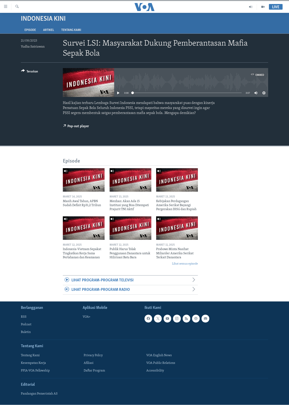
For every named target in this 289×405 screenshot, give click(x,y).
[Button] (29, 72)
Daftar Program (94, 370)
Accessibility (155, 370)
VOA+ (87, 317)
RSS (23, 317)
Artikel (48, 30)
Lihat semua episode (185, 263)
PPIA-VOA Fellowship (35, 370)
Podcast (26, 324)
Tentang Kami (71, 30)
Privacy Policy (93, 355)
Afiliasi (89, 363)
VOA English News (159, 355)
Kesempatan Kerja (33, 363)
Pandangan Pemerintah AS (39, 394)
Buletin (26, 332)
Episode (30, 30)
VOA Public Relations (160, 363)
